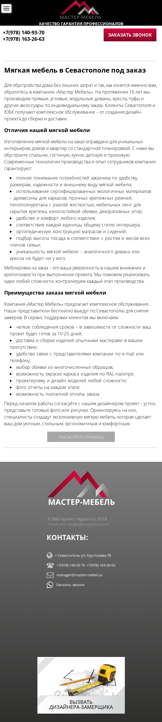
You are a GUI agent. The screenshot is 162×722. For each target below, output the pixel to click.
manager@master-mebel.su (75, 575)
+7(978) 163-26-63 (23, 38)
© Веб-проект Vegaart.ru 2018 (77, 519)
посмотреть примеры (81, 437)
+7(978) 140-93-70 (23, 32)
